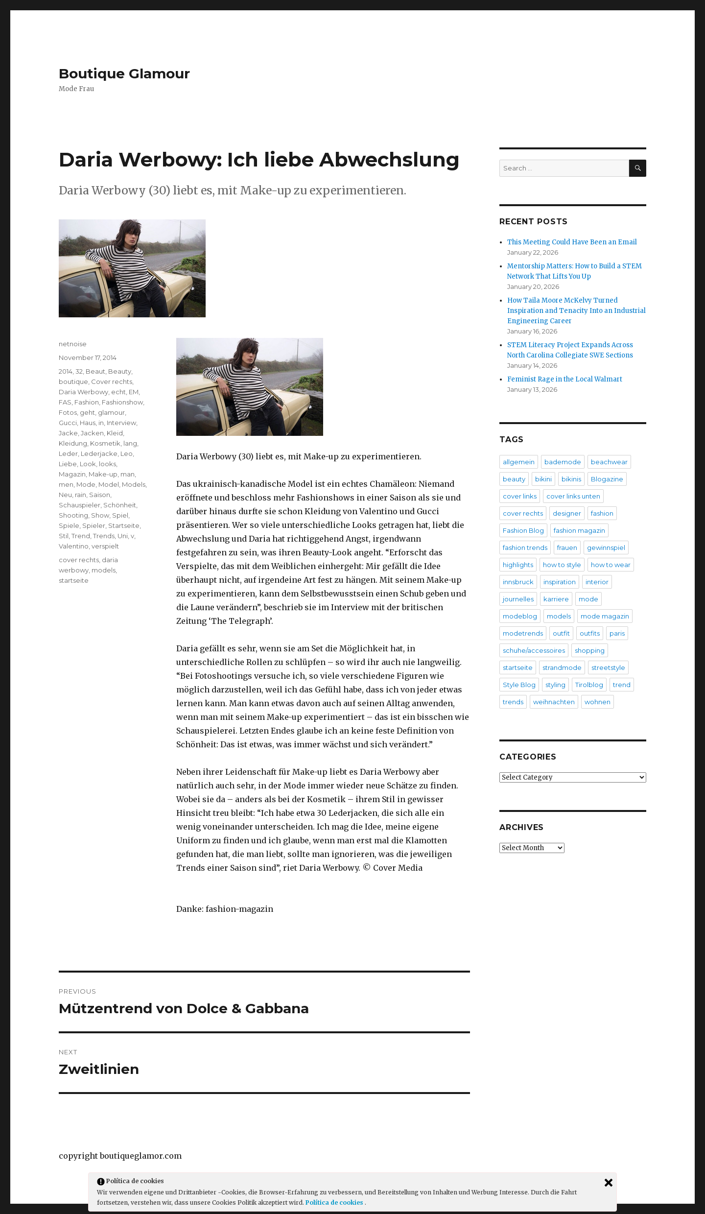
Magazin (72, 474)
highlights (518, 565)
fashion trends (525, 547)
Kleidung (73, 443)
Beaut (95, 371)
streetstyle (608, 667)
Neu (65, 495)
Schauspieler (79, 505)
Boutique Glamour (124, 73)
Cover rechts (111, 381)
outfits (590, 633)
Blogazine (607, 479)
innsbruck (518, 582)
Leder (68, 453)
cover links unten (573, 496)
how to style (562, 565)
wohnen (598, 702)
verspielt (105, 546)
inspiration (559, 582)
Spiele (69, 525)
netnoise (73, 344)
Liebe (68, 464)
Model (108, 484)
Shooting (73, 515)
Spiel (120, 515)
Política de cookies (335, 1202)
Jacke (68, 433)
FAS (65, 402)
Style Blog (519, 685)
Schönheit (119, 505)
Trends (104, 536)
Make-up (103, 474)
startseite (74, 580)
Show (100, 515)
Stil (64, 536)
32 (79, 371)
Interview (121, 423)
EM (134, 392)
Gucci (68, 423)
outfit (561, 633)
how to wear (611, 565)
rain (80, 495)
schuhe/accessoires (534, 650)
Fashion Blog (523, 530)
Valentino (74, 546)
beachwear (609, 462)
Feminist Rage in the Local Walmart (564, 379)
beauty (514, 479)
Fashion (86, 402)
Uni (123, 536)
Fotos (68, 412)
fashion (602, 513)
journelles (518, 599)
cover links (520, 496)
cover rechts (79, 560)
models (104, 570)
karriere (556, 599)
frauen (567, 547)
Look (88, 464)
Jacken (92, 433)
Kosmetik (105, 443)
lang (130, 443)
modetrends (523, 633)
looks (107, 464)
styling (555, 685)
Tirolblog (589, 685)
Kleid (115, 433)
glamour (111, 412)
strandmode (562, 667)
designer (567, 513)
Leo (126, 453)
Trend (80, 536)
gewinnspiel (606, 547)
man (127, 474)
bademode (562, 462)
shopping (590, 650)
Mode (85, 484)
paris (617, 633)
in (101, 423)
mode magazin (605, 616)
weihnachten (554, 702)
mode (588, 599)
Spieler (93, 525)
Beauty (119, 371)
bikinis (571, 479)
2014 (65, 371)
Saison (99, 495)
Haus (87, 423)
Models (133, 484)
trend (622, 685)
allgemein (519, 462)
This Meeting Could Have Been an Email (572, 242)
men (66, 484)
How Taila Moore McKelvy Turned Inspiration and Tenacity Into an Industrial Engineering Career (576, 310)
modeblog (520, 616)
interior (597, 582)
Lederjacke (99, 453)
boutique (73, 381)
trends (513, 702)
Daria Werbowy (83, 392)
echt (118, 392)
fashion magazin (579, 530)
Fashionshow (122, 402)
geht (87, 412)
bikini (543, 479)
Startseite (124, 525)
